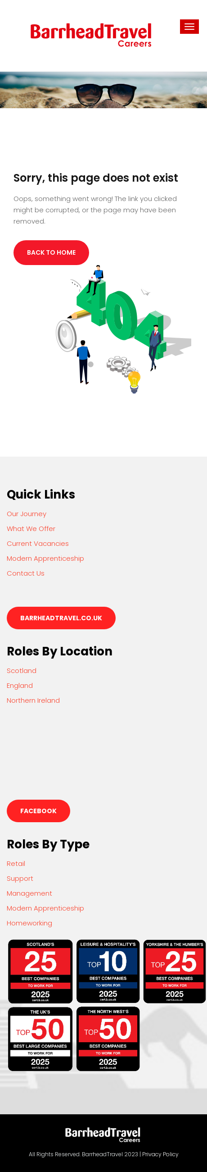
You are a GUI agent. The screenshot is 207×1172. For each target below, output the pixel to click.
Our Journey (26, 513)
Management (29, 893)
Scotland (21, 670)
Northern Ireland (33, 700)
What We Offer (31, 528)
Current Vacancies (38, 543)
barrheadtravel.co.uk (61, 618)
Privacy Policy (160, 1154)
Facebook (38, 810)
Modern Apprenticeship (45, 558)
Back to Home (51, 252)
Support (20, 878)
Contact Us (26, 573)
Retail (16, 863)
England (20, 685)
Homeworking (29, 923)
